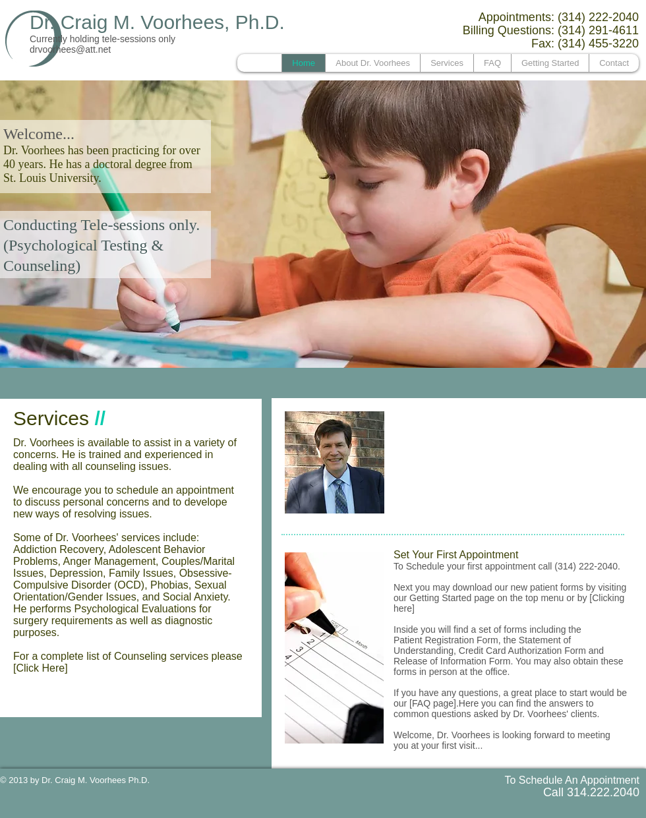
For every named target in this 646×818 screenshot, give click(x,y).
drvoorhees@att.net (70, 49)
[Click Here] (40, 668)
